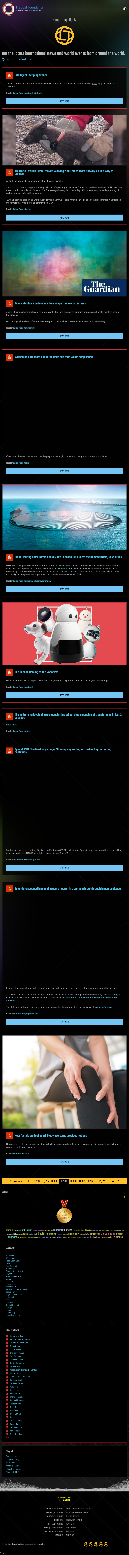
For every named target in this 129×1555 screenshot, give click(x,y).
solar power (37, 581)
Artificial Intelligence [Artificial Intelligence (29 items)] (38, 1230)
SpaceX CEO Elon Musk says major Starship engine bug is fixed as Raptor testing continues (63, 751)
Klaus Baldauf (16, 1380)
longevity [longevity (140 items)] (12, 1237)
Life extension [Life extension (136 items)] (108, 1233)
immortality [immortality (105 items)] (73, 1233)
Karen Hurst (15, 1366)
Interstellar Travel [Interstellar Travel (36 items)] (85, 1234)
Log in (8, 59)
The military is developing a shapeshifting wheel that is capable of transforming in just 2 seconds (68, 716)
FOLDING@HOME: (49, 1527)
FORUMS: (58, 1535)
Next (114, 1181)
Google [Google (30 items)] (35, 1234)
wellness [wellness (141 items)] (118, 1237)
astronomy (10, 1292)
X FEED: (49, 1516)
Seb (11, 1417)
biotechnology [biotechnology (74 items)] (79, 1230)
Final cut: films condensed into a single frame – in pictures (50, 303)
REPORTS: (69, 1524)
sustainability (46, 581)
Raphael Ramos (17, 1400)
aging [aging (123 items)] (8, 1230)
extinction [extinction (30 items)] (20, 1234)
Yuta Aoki (14, 1387)
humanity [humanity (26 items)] (60, 1234)
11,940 (91, 1181)
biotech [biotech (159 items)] (68, 1230)
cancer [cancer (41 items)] (107, 1231)
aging (8, 1279)
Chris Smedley (16, 1434)
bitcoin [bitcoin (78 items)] (88, 1230)
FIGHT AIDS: (51, 1524)
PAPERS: (69, 1531)
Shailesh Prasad (18, 93)
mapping (26, 1013)
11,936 (54, 1181)
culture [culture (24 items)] (119, 1230)
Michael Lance (16, 1420)
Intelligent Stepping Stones (31, 75)
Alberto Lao (15, 1393)
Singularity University (15, 1271)
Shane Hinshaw (16, 1397)
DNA (8, 1263)
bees (8, 1299)
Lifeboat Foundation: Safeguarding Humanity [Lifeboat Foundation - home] (58, 9)
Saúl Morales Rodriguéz (20, 1339)
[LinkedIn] (96, 1544)
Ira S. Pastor (15, 1431)
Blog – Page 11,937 (64, 20)
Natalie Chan (15, 1404)
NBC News (78, 571)
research (63, 568)
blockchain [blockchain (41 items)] (94, 1231)
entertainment (29, 328)
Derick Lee (14, 1390)
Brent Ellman (15, 1414)
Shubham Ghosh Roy (19, 1343)
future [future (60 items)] (25, 1234)
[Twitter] (91, 1544)
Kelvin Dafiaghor (17, 1363)
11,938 (73, 1181)
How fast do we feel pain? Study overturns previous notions (51, 1135)
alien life (9, 1281)
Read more (64, 101)
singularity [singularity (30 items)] (73, 1237)
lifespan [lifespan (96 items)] (119, 1233)
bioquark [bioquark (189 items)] (58, 1230)
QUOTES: (68, 1535)
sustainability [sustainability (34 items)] (85, 1238)
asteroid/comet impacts (16, 1289)
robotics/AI (29, 93)
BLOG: (68, 1516)
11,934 (37, 1181)
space (27, 463)
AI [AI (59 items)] (12, 1230)
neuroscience (33, 1013)
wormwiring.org (103, 1007)
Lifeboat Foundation (18, 1544)
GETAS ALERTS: (71, 1512)
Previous (17, 1181)
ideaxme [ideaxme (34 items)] (65, 1234)
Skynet (9, 1274)
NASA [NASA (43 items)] (19, 1238)
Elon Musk (28, 859)
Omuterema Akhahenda (20, 1376)
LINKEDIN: (49, 1512)
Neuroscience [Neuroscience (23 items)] (24, 1237)
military (27, 731)
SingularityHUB (12, 1472)
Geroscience (11, 1456)
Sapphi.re (41, 1544)
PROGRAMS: (70, 1527)
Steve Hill (14, 1410)
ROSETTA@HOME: (48, 1531)
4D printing (11, 1258)
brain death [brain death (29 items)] (101, 1230)
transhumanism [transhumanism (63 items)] (107, 1237)
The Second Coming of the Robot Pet (36, 672)
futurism (28, 209)
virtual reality (38, 93)
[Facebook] (86, 1544)
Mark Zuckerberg (13, 1276)
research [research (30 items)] (65, 1237)
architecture (11, 1287)
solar (19, 565)
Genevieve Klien (18, 859)
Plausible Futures (13, 1469)
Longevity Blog (12, 1459)
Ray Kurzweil (11, 1266)
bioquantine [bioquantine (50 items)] (48, 1230)
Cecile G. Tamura (17, 1383)
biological (10, 1307)
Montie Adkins (16, 1427)
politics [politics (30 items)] (30, 1237)
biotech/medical (13, 1315)
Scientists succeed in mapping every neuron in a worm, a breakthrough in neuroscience (68, 888)
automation (11, 1297)
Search (124, 1197)
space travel (36, 859)
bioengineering (12, 1305)
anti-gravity (11, 1284)
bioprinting (10, 1312)
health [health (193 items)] (41, 1234)
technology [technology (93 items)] (95, 1237)
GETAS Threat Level (64, 1499)
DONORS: (56, 1520)
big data (9, 1302)
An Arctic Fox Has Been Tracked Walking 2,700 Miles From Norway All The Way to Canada (64, 172)
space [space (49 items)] (79, 1237)
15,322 (102, 1181)
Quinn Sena (15, 1346)
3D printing (11, 1256)
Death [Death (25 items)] (123, 1230)
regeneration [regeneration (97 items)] (56, 1237)
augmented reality (14, 1294)
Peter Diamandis (13, 1261)
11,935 (45, 1181)
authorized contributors (22, 59)
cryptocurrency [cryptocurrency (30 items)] (114, 1230)
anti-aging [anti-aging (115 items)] (27, 1230)
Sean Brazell (15, 1407)
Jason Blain (15, 1424)
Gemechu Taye (16, 1360)
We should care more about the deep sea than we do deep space (54, 357)
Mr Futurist (10, 1462)
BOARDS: (69, 1520)
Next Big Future (12, 1466)
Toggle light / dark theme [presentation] (125, 8)
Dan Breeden (15, 1349)
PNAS (67, 571)
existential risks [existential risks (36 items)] (12, 1234)
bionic (8, 1310)
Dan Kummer (15, 1373)
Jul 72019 (9, 75)
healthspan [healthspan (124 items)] (51, 1233)
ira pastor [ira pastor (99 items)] (95, 1233)
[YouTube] (101, 1544)
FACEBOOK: (48, 1509)
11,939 (82, 1181)
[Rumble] (106, 1544)
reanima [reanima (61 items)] (35, 1237)
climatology (29, 581)
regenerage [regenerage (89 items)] (44, 1237)
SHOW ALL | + (9, 1437)
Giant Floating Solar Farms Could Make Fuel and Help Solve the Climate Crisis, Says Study (68, 557)
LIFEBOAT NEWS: (71, 1509)
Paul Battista (17, 1013)
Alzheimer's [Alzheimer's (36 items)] (17, 1231)
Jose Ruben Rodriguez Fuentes (23, 1370)
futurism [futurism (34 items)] (31, 1234)
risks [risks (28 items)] (69, 1237)
